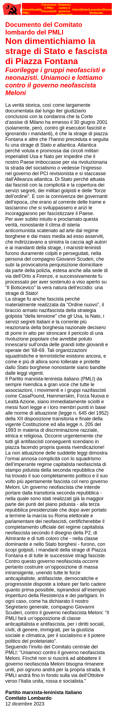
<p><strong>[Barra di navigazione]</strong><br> (57, 7)
